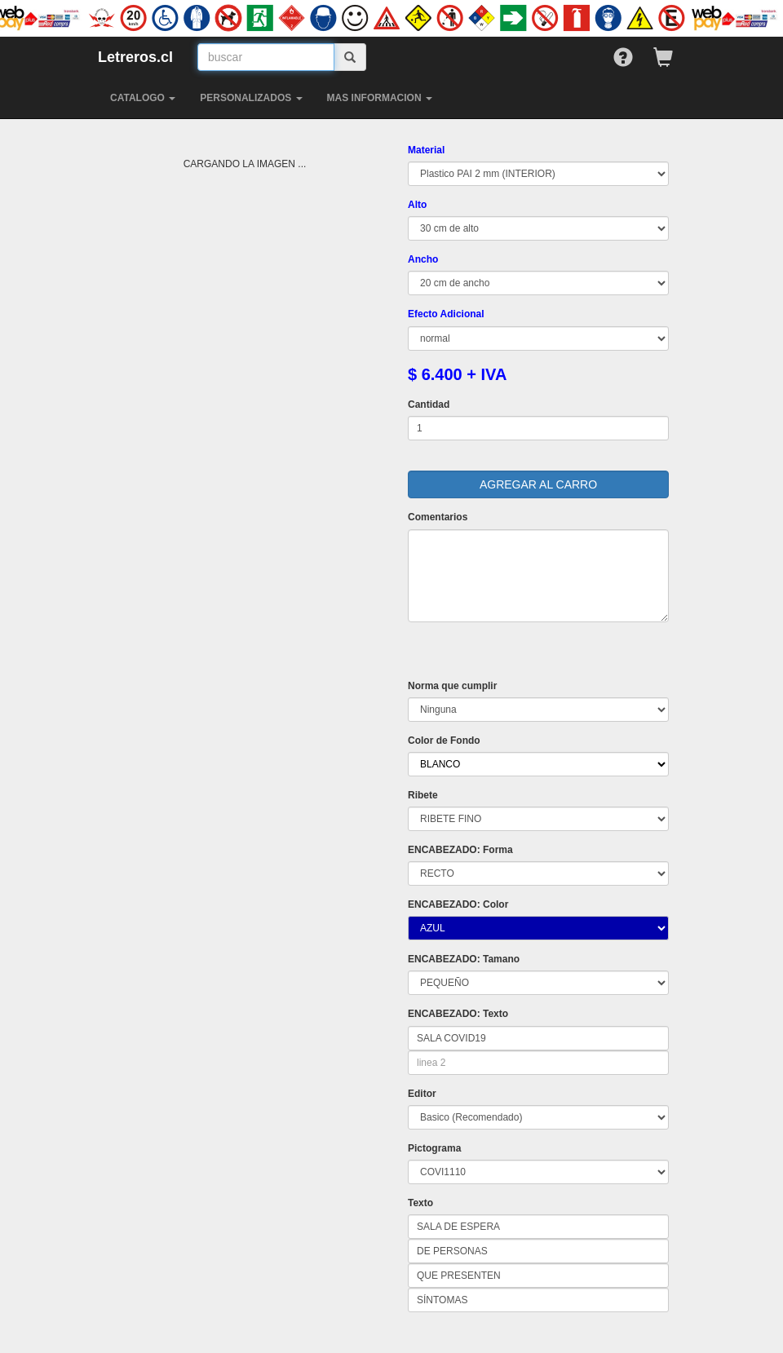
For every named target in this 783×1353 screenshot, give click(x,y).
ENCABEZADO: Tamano (464, 959)
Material (426, 150)
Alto (417, 204)
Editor (422, 1093)
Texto (420, 1203)
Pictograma (434, 1148)
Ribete (423, 795)
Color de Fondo (444, 740)
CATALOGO (142, 98)
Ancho (423, 259)
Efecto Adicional (446, 314)
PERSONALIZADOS (251, 98)
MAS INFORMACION (379, 98)
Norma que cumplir (452, 686)
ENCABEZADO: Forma (460, 850)
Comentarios (437, 517)
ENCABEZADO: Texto (458, 1013)
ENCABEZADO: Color (458, 904)
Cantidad (428, 404)
